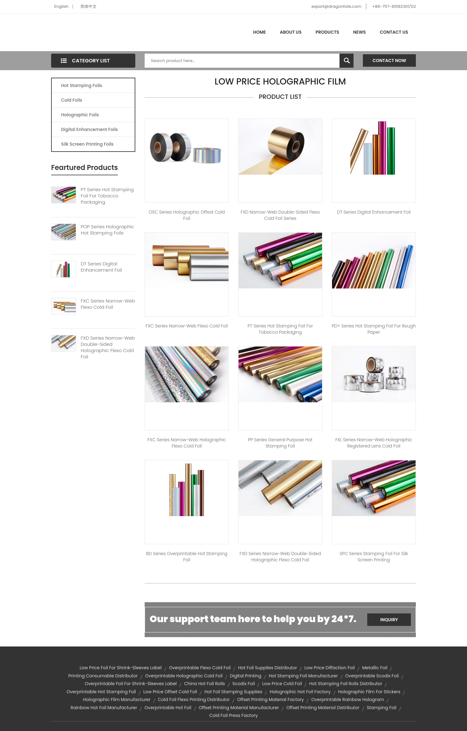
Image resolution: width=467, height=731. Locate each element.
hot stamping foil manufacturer (303, 676)
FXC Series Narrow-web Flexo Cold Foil (108, 304)
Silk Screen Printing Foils (87, 144)
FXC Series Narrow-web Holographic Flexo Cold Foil (186, 443)
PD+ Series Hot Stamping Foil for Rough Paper (374, 329)
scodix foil (243, 683)
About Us (290, 32)
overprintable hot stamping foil (101, 692)
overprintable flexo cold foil (200, 668)
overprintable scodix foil (372, 676)
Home (259, 32)
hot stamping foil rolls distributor (345, 683)
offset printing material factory (270, 699)
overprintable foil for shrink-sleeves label (131, 683)
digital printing (246, 676)
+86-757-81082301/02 (394, 6)
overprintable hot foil (168, 707)
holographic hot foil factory (300, 692)
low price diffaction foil (329, 668)
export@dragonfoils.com (336, 6)
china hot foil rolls (204, 683)
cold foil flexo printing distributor (194, 699)
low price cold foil (282, 683)
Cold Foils (71, 100)
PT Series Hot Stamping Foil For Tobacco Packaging (107, 195)
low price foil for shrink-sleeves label (121, 668)
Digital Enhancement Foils (89, 129)
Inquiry (389, 620)
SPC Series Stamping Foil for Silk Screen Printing (374, 556)
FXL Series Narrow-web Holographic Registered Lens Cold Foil (373, 443)
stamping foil (381, 707)
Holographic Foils (80, 115)
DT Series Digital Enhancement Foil (101, 267)
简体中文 (88, 6)
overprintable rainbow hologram (347, 699)
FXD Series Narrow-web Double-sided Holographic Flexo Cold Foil (108, 347)
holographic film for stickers (369, 692)
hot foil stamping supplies (233, 692)
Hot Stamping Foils (81, 85)
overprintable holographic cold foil (183, 676)
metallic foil (375, 668)
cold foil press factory (233, 715)
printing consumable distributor (103, 676)
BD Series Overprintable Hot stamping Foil (186, 556)
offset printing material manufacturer (239, 707)
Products (327, 32)
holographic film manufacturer (117, 699)
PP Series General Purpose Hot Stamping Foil (280, 443)
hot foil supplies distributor (267, 668)
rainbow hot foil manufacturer (103, 707)
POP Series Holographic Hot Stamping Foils (107, 230)
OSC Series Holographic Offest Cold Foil (187, 215)
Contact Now (389, 60)
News (359, 32)
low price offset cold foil (170, 692)
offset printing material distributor (322, 707)
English (61, 6)
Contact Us (394, 32)
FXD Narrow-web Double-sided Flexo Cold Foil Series (280, 215)
